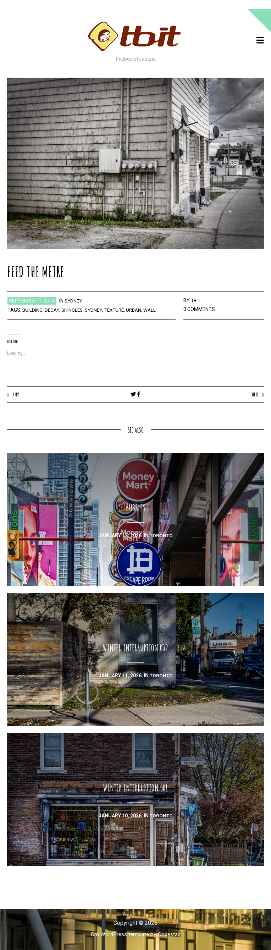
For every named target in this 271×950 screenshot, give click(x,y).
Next (254, 394)
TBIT (196, 300)
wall (156, 310)
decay (52, 310)
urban (139, 310)
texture (118, 310)
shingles (73, 310)
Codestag (171, 934)
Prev (16, 394)
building (32, 310)
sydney (74, 301)
